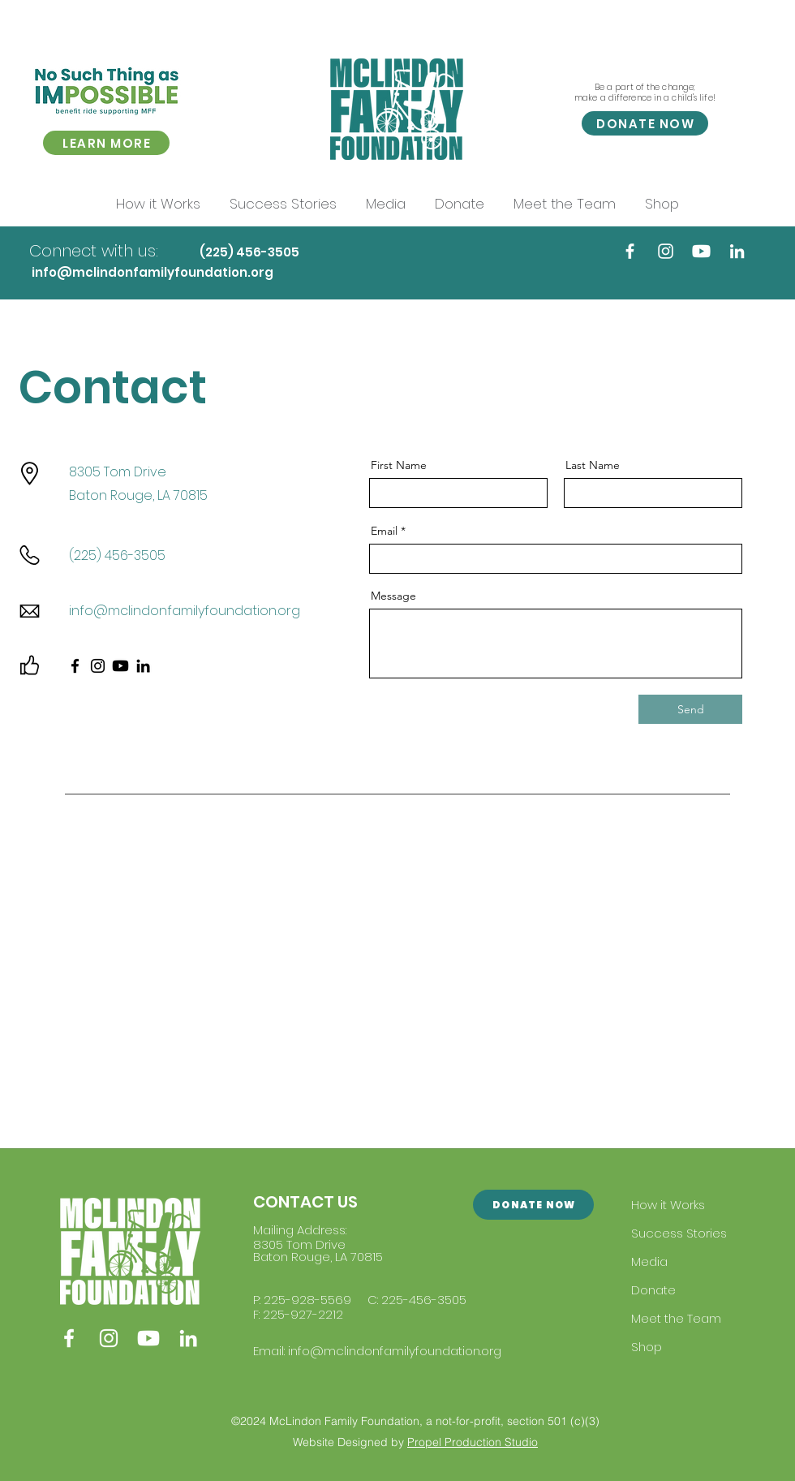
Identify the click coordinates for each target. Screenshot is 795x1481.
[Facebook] (630, 251)
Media (649, 1261)
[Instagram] (665, 251)
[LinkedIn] (737, 251)
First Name (399, 465)
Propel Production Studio (472, 1442)
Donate (653, 1289)
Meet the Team (676, 1318)
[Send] (690, 709)
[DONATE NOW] (645, 123)
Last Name (592, 465)
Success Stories (679, 1233)
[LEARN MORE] (106, 143)
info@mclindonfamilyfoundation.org (152, 272)
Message (393, 595)
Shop (646, 1346)
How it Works (668, 1204)
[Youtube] (701, 251)
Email (384, 530)
